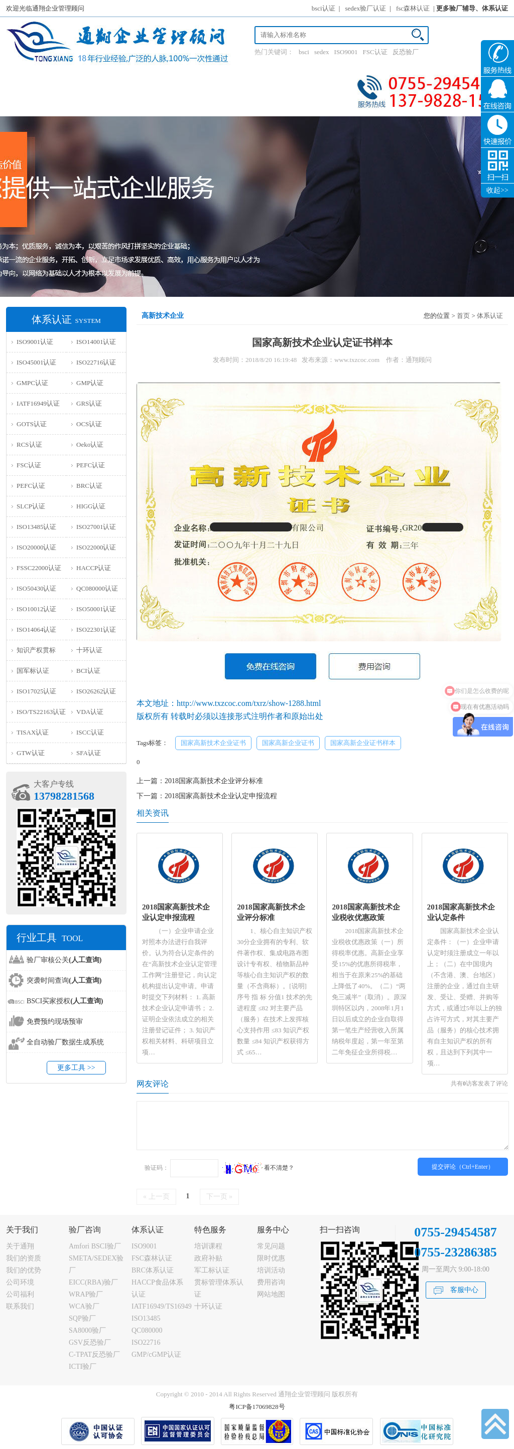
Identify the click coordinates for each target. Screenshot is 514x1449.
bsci (304, 52)
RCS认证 (29, 444)
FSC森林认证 (152, 1258)
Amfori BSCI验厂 (95, 1246)
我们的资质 (23, 1258)
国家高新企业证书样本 (363, 743)
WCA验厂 (84, 1306)
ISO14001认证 (96, 341)
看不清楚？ (258, 1167)
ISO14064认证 (36, 629)
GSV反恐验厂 (90, 1342)
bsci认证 (323, 8)
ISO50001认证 (96, 609)
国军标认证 (33, 670)
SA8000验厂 (87, 1330)
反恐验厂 (406, 52)
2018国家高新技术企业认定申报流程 (221, 796)
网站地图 (271, 1294)
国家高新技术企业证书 (213, 743)
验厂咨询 (85, 1229)
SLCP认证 (31, 506)
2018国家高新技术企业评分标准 (214, 781)
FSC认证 (375, 52)
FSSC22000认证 (39, 568)
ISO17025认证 (36, 691)
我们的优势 (23, 1270)
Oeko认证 (89, 444)
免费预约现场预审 (55, 1021)
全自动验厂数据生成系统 (65, 1042)
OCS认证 (89, 424)
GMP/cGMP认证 (156, 1354)
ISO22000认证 (96, 547)
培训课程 (208, 1246)
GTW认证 (31, 753)
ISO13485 (146, 1318)
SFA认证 (88, 753)
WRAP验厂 (86, 1294)
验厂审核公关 (64, 960)
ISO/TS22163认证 (41, 711)
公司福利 (20, 1294)
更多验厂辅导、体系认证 (472, 8)
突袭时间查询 (64, 980)
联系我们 (20, 1306)
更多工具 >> (76, 1067)
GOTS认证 (32, 424)
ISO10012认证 (36, 609)
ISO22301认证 (96, 629)
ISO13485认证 (36, 526)
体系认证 (490, 315)
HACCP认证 (93, 568)
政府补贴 (208, 1258)
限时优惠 (271, 1258)
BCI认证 (88, 670)
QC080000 (147, 1330)
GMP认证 (89, 383)
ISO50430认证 (36, 588)
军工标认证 (211, 1270)
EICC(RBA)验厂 (93, 1282)
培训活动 (271, 1270)
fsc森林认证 (413, 8)
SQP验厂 (82, 1318)
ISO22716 (146, 1342)
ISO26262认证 (96, 691)
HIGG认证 (91, 506)
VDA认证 (89, 711)
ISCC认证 (90, 732)
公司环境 (20, 1282)
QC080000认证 (97, 588)
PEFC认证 (90, 465)
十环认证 (89, 650)
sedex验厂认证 (366, 8)
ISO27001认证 (96, 526)
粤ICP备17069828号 (257, 1406)
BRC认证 (89, 485)
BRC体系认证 (153, 1270)
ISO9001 (346, 52)
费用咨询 (271, 1282)
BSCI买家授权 (65, 1001)
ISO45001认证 (36, 362)
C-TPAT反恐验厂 (94, 1354)
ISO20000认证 (36, 547)
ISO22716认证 (96, 362)
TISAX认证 (33, 732)
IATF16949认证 (38, 403)
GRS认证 (89, 403)
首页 (463, 315)
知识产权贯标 (36, 650)
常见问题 (271, 1246)
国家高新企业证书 (288, 743)
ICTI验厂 (82, 1366)
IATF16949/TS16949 (162, 1306)
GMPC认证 (32, 383)
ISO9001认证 (35, 341)
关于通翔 (20, 1246)
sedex (321, 52)
